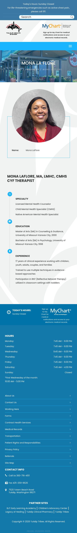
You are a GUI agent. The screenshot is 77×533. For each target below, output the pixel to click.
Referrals (9, 456)
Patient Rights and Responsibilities (23, 442)
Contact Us (11, 402)
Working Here (12, 409)
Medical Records (13, 429)
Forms (8, 415)
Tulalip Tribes (62, 511)
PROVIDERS (32, 69)
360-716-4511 (23, 475)
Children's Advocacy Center (52, 508)
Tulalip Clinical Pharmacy (40, 511)
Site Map (9, 462)
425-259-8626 (20, 482)
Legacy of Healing (15, 511)
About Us (9, 395)
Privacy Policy (12, 449)
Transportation (12, 436)
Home (18, 69)
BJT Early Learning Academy (21, 508)
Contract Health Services (18, 422)
